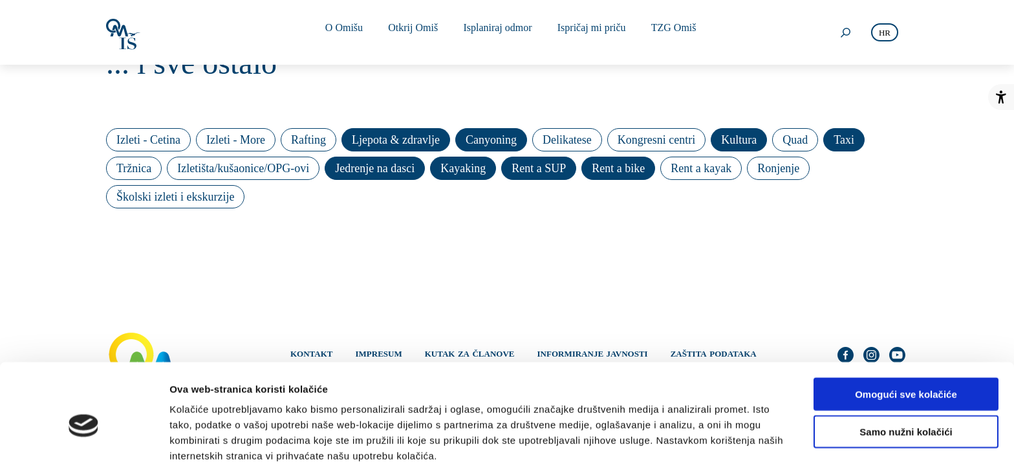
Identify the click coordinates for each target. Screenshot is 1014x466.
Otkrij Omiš (413, 32)
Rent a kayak (701, 168)
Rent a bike (618, 168)
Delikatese (567, 139)
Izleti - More (235, 139)
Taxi (844, 139)
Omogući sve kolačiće (906, 336)
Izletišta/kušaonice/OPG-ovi (243, 168)
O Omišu (347, 32)
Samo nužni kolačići (905, 375)
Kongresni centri (656, 139)
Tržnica (133, 168)
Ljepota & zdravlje (396, 139)
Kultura (739, 139)
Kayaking (463, 168)
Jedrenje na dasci (375, 168)
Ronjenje (778, 168)
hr (884, 33)
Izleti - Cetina (148, 139)
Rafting (308, 139)
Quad (795, 139)
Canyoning (491, 139)
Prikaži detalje (670, 440)
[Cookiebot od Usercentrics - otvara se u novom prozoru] (83, 440)
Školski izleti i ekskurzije (175, 196)
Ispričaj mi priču (584, 32)
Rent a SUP (539, 168)
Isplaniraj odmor (494, 32)
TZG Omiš (663, 32)
